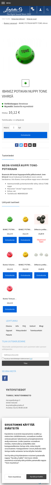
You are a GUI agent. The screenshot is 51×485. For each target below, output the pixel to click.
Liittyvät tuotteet (10, 202)
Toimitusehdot (36, 330)
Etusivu (9, 326)
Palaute (9, 335)
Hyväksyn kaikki (36, 476)
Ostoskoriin (25, 135)
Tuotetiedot (8, 155)
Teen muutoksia (14, 477)
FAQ (24, 326)
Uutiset (32, 326)
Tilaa (25, 363)
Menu (6, 3)
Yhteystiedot (21, 330)
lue (31, 359)
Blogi (41, 326)
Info (17, 326)
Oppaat (9, 330)
